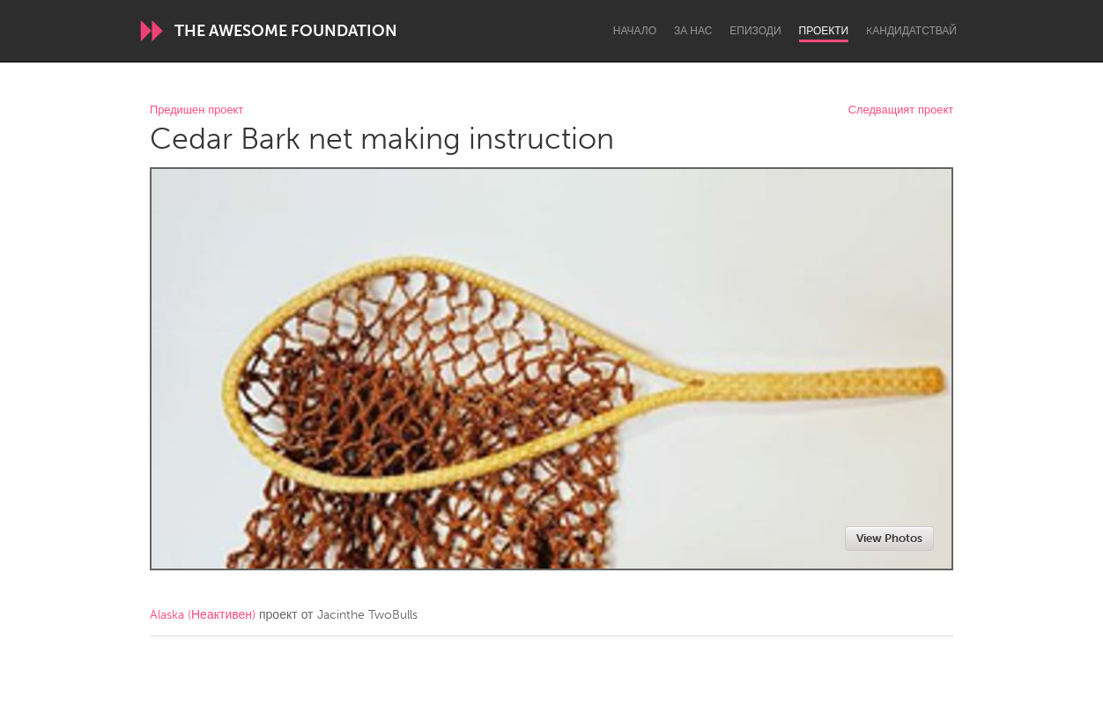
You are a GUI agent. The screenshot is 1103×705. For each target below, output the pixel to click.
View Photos (889, 538)
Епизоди (755, 31)
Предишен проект (196, 110)
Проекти (824, 31)
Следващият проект (900, 110)
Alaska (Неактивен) (202, 614)
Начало (634, 31)
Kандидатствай (911, 31)
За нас (693, 31)
